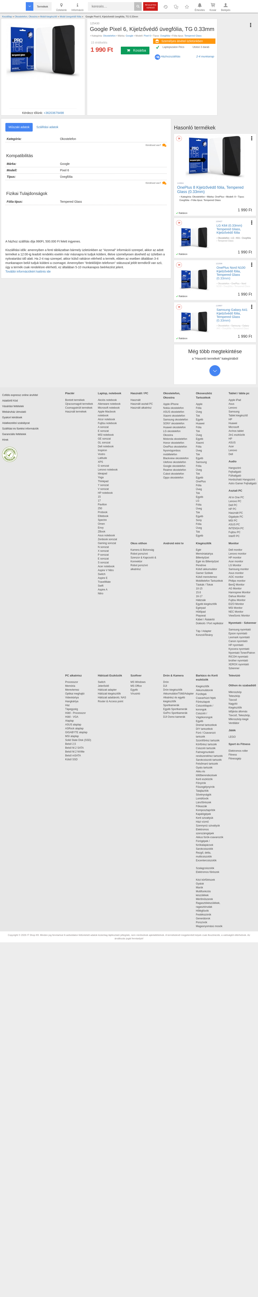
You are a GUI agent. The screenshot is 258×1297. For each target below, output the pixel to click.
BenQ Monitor (236, 584)
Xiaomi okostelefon (174, 415)
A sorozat (103, 427)
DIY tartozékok (204, 728)
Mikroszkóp (235, 692)
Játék (232, 730)
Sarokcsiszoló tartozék (209, 759)
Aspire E (103, 578)
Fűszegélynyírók (206, 786)
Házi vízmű (202, 821)
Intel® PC (234, 536)
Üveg (199, 411)
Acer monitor (236, 561)
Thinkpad (103, 481)
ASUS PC (234, 524)
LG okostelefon (172, 431)
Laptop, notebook (109, 393)
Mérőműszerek (204, 899)
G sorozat (103, 465)
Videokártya (72, 697)
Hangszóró (235, 467)
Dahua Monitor (237, 596)
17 (99, 500)
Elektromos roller (238, 750)
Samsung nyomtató (240, 629)
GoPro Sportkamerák (175, 712)
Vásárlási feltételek (13, 406)
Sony (199, 520)
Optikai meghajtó (74, 693)
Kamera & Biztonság (142, 549)
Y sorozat (103, 485)
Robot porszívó (139, 553)
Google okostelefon (174, 466)
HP (230, 419)
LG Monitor (235, 565)
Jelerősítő (103, 685)
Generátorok (203, 918)
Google (129, 35)
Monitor (234, 543)
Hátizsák (201, 600)
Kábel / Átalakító (206, 619)
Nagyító (233, 703)
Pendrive (201, 565)
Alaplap (69, 720)
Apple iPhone (170, 404)
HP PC (232, 509)
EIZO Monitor (236, 604)
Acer (231, 446)
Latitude (102, 458)
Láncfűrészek (205, 802)
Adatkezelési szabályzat (16, 423)
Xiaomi (200, 442)
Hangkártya (71, 701)
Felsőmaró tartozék (207, 763)
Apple (199, 404)
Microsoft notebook (109, 407)
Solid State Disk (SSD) (78, 740)
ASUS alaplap (74, 724)
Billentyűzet (202, 557)
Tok (198, 415)
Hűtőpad (201, 611)
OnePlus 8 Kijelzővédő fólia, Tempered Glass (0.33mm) (210, 189)
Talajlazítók (202, 790)
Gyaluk (205, 883)
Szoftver (136, 675)
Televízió (234, 675)
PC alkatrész (73, 675)
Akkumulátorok (206, 690)
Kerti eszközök (204, 779)
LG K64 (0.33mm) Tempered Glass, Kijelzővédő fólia (229, 229)
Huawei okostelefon (174, 427)
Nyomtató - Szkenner (242, 622)
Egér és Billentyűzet (207, 561)
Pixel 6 (147, 35)
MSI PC (233, 520)
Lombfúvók (202, 798)
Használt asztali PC (142, 403)
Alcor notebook (106, 419)
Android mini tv (173, 543)
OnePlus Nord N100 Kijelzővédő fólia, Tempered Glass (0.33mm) (231, 273)
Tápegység (71, 709)
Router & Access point (110, 701)
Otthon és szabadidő (242, 685)
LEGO (232, 736)
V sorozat (103, 489)
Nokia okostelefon (173, 407)
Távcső (233, 699)
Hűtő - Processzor (75, 712)
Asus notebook (106, 535)
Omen (101, 523)
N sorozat (103, 547)
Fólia (198, 407)
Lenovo (233, 407)
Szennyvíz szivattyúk (208, 825)
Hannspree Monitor (239, 592)
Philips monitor (237, 580)
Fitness (233, 754)
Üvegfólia (165, 35)
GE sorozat (105, 438)
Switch (101, 574)
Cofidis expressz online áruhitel (20, 395)
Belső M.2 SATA (74, 747)
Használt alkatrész (141, 407)
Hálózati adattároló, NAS (112, 697)
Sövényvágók (206, 794)
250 (100, 508)
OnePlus (219, 196)
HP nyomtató (236, 645)
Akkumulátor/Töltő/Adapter (178, 693)
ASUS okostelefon (173, 411)
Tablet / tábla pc (239, 393)
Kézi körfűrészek (207, 879)
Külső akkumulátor (206, 569)
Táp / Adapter (203, 631)
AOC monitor (236, 576)
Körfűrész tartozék (206, 744)
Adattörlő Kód (10, 400)
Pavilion (102, 504)
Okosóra (168, 435)
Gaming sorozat (107, 543)
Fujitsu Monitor (237, 600)
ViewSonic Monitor (239, 615)
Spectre (102, 519)
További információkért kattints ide (28, 271)
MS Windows (138, 682)
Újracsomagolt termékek (79, 403)
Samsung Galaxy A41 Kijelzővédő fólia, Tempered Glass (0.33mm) (232, 315)
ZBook (101, 531)
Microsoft (234, 427)
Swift (100, 585)
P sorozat (103, 554)
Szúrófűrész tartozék (208, 740)
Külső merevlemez (206, 576)
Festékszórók (203, 914)
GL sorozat (104, 442)
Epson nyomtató (238, 633)
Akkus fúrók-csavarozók (209, 837)
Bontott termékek (75, 400)
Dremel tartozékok (208, 725)
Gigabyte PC (236, 516)
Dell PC (233, 505)
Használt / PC (139, 393)
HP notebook (105, 492)
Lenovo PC (235, 501)
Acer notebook (106, 566)
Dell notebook (106, 446)
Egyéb (199, 419)
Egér (198, 549)
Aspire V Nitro (106, 570)
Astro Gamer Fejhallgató (242, 483)
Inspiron (102, 450)
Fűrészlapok (205, 701)
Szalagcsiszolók (205, 868)
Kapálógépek (203, 814)
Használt (136, 400)
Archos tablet (236, 430)
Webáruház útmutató (14, 411)
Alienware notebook (109, 403)
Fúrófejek (203, 694)
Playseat (201, 615)
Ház (67, 705)
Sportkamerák (171, 705)
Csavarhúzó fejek (208, 697)
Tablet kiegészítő (238, 415)
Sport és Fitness (239, 744)
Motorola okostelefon (175, 438)
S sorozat (103, 562)
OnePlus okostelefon (175, 446)
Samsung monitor (239, 569)
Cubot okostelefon (173, 473)
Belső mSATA (73, 755)
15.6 (198, 592)
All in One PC (236, 497)
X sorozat (103, 550)
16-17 (199, 596)
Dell (231, 454)
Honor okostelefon (173, 442)
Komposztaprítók (205, 810)
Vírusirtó (135, 693)
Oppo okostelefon (173, 477)
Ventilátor (234, 723)
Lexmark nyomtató (239, 637)
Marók (202, 887)
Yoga (101, 477)
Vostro (101, 454)
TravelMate (105, 581)
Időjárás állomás (238, 711)
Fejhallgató (235, 471)
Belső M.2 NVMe (75, 751)
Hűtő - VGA (71, 716)
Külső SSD (71, 759)
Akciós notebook (107, 400)
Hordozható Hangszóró (242, 479)
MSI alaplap (72, 736)
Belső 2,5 (70, 743)
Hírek (5, 439)
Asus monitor (236, 573)
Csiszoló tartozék (205, 748)
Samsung (235, 326)
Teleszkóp (234, 696)
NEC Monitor (236, 611)
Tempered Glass (192, 35)
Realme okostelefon (174, 469)
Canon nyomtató (238, 641)
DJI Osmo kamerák (175, 716)
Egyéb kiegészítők (206, 604)
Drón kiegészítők (172, 689)
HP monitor (235, 557)
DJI (165, 685)
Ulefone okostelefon (174, 462)
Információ (77, 7)
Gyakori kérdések (12, 417)
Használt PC (236, 512)
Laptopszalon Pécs (173, 47)
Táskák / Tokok (204, 584)
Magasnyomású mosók (209, 926)
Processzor (71, 682)
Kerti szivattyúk (204, 817)
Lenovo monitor (237, 553)
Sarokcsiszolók (206, 848)
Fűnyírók (201, 783)
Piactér (69, 393)
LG (232, 238)
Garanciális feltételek (14, 434)
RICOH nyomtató (238, 656)
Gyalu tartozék (204, 767)
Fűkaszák (201, 806)
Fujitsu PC (234, 532)
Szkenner (234, 668)
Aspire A (103, 589)
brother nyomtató (238, 660)
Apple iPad (235, 400)
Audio (232, 461)
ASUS (232, 442)
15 (99, 496)
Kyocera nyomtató (239, 648)
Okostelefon (109, 35)
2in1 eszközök (237, 434)
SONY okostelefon (173, 423)
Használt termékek (75, 411)
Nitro (100, 593)
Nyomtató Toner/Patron (242, 652)
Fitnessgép (235, 758)
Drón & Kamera (173, 675)
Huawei (200, 423)
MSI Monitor (236, 607)
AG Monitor (235, 588)
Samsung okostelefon (175, 419)
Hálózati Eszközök (110, 675)
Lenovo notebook (108, 469)
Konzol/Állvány (204, 634)
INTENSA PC (236, 528)
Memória (70, 685)
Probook (103, 512)
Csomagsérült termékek (78, 407)
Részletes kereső (150, 6)
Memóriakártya (204, 553)
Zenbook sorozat (107, 539)
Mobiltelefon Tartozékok (209, 580)
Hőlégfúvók (202, 910)
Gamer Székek (204, 573)
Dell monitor (235, 549)
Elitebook (103, 516)
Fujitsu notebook (107, 423)
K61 (238, 238)
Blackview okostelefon (176, 458)
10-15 (199, 588)
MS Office (136, 685)
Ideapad (102, 473)
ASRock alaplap (75, 728)
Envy (101, 527)
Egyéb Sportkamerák (176, 709)
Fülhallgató (235, 475)
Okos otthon (139, 543)
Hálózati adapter (107, 689)
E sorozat (103, 430)
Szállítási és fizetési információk (20, 428)
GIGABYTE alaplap (77, 732)
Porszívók (201, 922)
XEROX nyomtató (239, 664)
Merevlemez (72, 689)
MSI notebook (106, 434)
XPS (100, 461)
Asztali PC (235, 490)
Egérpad (201, 607)
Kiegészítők (203, 543)
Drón (166, 682)
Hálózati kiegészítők (109, 693)
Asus (231, 403)
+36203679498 (54, 113)
